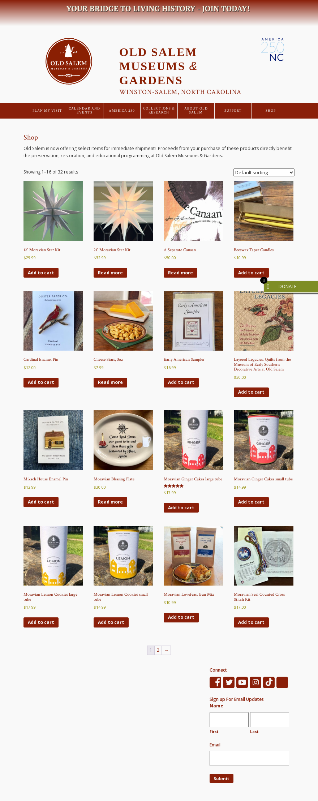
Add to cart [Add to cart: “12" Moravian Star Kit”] (41, 273)
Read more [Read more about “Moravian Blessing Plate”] (110, 502)
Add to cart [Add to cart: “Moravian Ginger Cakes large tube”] (181, 508)
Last (254, 731)
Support (233, 111)
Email (215, 745)
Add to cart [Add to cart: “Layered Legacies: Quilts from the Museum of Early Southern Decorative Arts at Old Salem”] (251, 392)
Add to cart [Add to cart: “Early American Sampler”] (181, 382)
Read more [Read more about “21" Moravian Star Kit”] (110, 273)
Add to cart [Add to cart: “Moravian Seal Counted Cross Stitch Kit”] (251, 622)
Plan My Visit (47, 111)
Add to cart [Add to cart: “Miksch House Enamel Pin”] (41, 502)
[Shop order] (264, 172)
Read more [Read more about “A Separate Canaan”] (180, 273)
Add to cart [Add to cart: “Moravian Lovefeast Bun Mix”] (181, 617)
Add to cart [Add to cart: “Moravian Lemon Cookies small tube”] (111, 622)
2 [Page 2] (158, 650)
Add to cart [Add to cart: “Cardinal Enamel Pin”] (41, 382)
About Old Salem (196, 111)
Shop (271, 111)
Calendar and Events (84, 111)
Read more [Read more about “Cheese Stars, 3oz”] (110, 382)
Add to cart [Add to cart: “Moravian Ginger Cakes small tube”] (251, 502)
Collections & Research (159, 111)
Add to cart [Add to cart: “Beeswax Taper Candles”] (251, 273)
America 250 (122, 111)
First (214, 731)
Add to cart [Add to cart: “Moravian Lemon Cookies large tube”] (41, 622)
